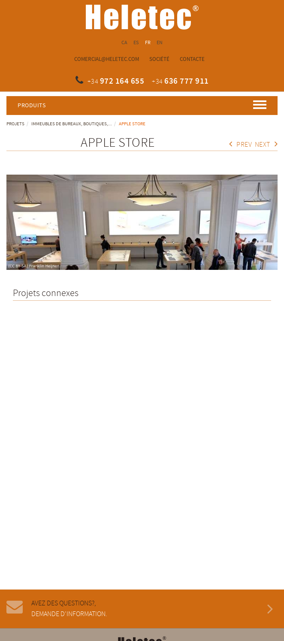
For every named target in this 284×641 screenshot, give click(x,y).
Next (266, 144)
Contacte (192, 59)
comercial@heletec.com (106, 59)
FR (148, 42)
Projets (15, 124)
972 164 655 (122, 81)
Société (159, 59)
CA (124, 42)
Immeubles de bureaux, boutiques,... (71, 124)
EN (160, 42)
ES (136, 42)
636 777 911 (186, 81)
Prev (240, 144)
